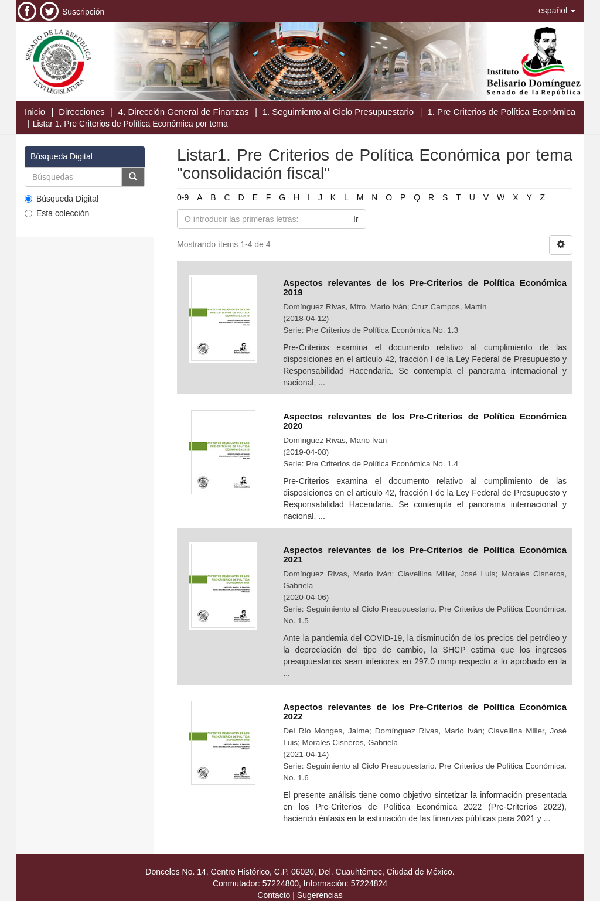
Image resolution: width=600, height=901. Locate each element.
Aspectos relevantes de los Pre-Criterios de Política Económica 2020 (425, 421)
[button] (557, 10)
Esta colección (57, 213)
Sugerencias (320, 895)
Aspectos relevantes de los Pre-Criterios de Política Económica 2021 (425, 555)
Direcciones (81, 112)
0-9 (183, 197)
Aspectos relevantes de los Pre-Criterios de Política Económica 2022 (425, 712)
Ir (356, 219)
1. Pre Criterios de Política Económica (501, 112)
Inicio (35, 112)
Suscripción (83, 11)
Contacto (273, 895)
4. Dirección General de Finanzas (183, 112)
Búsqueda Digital (61, 198)
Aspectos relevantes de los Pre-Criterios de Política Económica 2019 (425, 288)
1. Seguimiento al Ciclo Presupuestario (338, 112)
